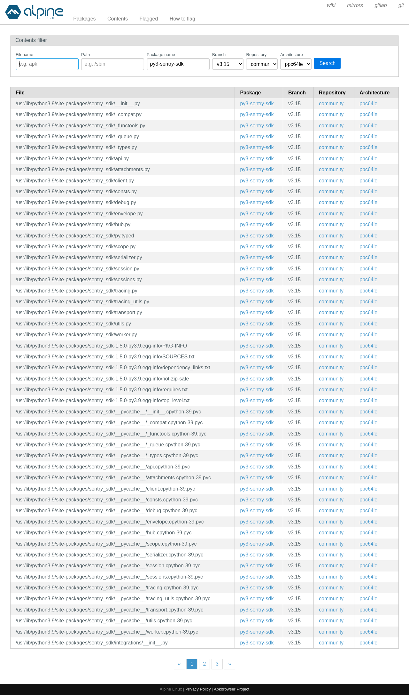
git (401, 5)
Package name (161, 54)
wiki (331, 5)
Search (327, 63)
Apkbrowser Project (231, 689)
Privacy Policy (198, 689)
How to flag (182, 18)
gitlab (380, 5)
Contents (117, 18)
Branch (219, 54)
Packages (84, 18)
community (331, 103)
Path (85, 54)
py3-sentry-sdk (257, 103)
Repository (256, 54)
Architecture (291, 54)
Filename (24, 54)
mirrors (355, 5)
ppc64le (368, 103)
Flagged (149, 18)
